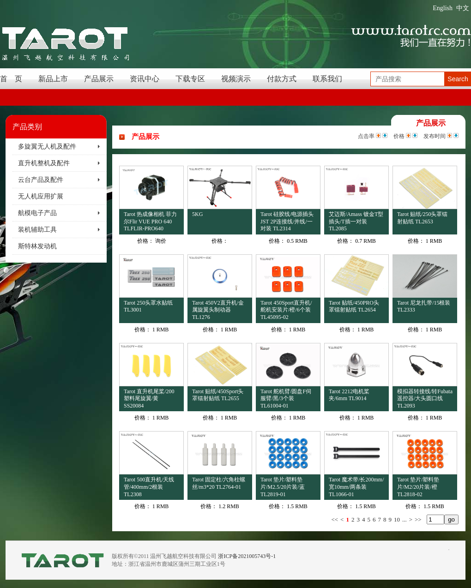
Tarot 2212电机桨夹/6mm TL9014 (349, 395)
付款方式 (281, 79)
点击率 (366, 136)
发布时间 (434, 136)
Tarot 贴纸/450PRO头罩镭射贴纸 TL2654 (354, 306)
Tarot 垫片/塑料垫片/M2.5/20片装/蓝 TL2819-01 (282, 486)
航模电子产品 (37, 213)
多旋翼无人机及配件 (47, 146)
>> (418, 519)
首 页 (11, 79)
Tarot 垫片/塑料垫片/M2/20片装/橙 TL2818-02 (418, 486)
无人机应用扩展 (40, 196)
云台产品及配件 (40, 179)
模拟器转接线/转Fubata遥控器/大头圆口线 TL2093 (425, 398)
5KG (197, 214)
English (443, 8)
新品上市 (53, 79)
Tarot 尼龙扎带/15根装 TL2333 (423, 306)
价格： (145, 241)
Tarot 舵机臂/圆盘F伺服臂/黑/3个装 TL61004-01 (285, 398)
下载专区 (190, 79)
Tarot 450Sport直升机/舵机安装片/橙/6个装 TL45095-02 (286, 310)
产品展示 (99, 79)
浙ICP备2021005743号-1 (247, 556)
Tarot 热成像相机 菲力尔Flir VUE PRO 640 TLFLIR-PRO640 (150, 221)
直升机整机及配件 (44, 163)
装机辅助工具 (37, 229)
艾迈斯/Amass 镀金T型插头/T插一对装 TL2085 (356, 221)
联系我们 (327, 79)
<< (334, 519)
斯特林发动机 (37, 246)
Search (457, 79)
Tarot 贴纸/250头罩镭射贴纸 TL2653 (422, 218)
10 (397, 519)
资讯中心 (144, 79)
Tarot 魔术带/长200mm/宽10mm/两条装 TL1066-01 (356, 486)
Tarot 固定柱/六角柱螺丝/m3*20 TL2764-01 (218, 483)
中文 (462, 8)
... (404, 519)
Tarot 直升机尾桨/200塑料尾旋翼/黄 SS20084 (149, 398)
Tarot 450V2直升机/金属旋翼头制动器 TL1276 (218, 310)
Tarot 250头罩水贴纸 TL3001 (148, 306)
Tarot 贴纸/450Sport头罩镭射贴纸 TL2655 (218, 395)
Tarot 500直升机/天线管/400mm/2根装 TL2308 (149, 486)
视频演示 (236, 79)
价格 (399, 136)
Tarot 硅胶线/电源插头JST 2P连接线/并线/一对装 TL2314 (287, 221)
